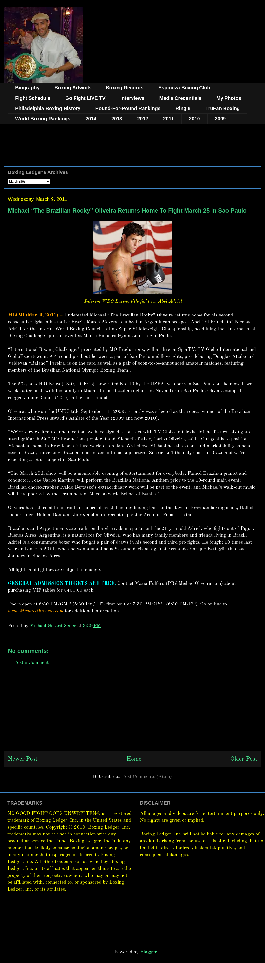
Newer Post (22, 759)
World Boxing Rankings (42, 118)
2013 (116, 118)
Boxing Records (124, 87)
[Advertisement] (132, 710)
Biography (27, 87)
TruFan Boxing (222, 108)
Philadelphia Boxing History (47, 108)
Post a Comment (31, 662)
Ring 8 (182, 108)
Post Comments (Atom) (147, 776)
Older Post (243, 759)
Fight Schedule (32, 98)
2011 (168, 118)
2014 (90, 118)
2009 (220, 118)
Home (133, 759)
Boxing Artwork (72, 87)
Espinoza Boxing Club (184, 87)
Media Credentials (180, 98)
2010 (194, 118)
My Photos (228, 98)
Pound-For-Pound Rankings (128, 108)
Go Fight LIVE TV (85, 98)
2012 (142, 118)
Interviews (132, 98)
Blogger (148, 952)
